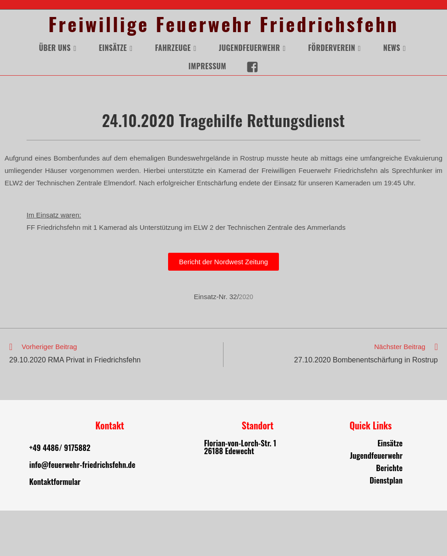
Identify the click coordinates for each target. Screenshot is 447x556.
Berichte (389, 513)
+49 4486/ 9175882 (59, 493)
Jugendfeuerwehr (376, 500)
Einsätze (390, 488)
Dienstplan (386, 525)
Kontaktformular (55, 527)
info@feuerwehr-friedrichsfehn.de (82, 510)
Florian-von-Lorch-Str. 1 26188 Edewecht (240, 492)
